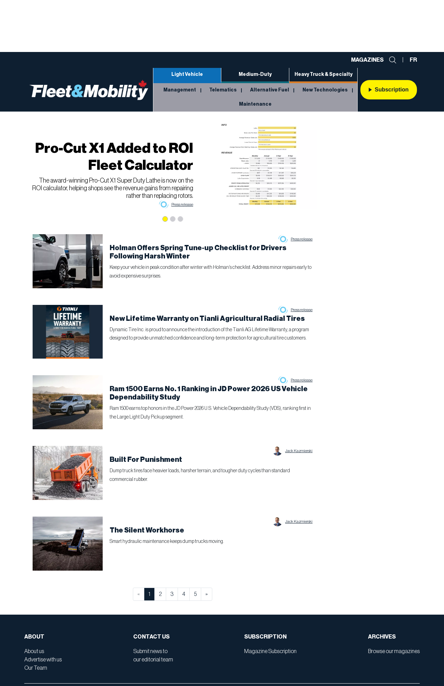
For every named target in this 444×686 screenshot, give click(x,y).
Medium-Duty (255, 74)
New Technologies (325, 90)
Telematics (223, 90)
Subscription (389, 90)
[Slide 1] (165, 219)
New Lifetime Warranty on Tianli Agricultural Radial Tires (207, 318)
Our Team (35, 668)
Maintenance (255, 104)
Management (179, 90)
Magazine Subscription (270, 651)
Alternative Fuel (269, 90)
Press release (182, 204)
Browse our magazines (394, 651)
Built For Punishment (146, 459)
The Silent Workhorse (147, 530)
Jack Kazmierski (299, 451)
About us (34, 651)
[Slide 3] (180, 219)
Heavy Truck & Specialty (323, 74)
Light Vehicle (187, 74)
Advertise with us (43, 659)
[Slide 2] (173, 219)
